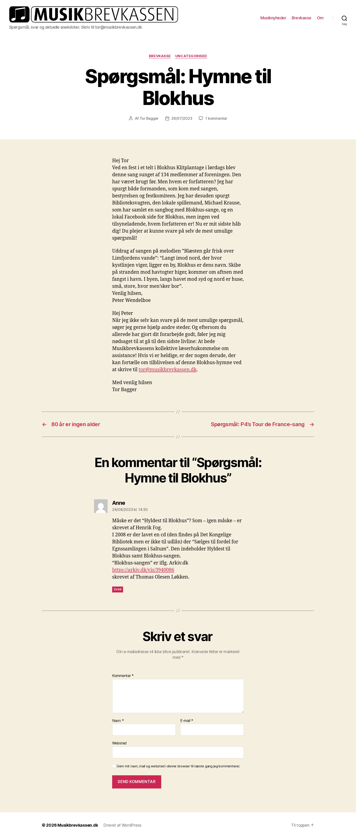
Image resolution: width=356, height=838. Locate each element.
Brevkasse (301, 17)
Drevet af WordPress (122, 825)
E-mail (186, 721)
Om (320, 17)
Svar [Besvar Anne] (117, 589)
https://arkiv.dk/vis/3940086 (143, 570)
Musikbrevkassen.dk (77, 825)
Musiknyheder (273, 17)
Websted (119, 743)
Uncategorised (191, 56)
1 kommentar (216, 118)
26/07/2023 (181, 118)
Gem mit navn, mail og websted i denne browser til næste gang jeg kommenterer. (178, 766)
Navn (118, 721)
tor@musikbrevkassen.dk (168, 370)
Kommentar (123, 676)
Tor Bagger (149, 118)
